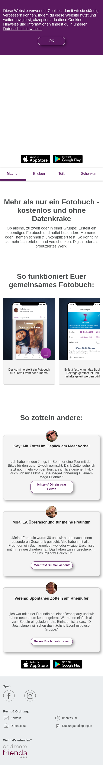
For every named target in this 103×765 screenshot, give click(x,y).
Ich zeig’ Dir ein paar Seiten (51, 487)
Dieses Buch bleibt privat (52, 641)
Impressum (69, 718)
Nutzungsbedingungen (77, 725)
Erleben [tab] (39, 173)
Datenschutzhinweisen (22, 29)
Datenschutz (19, 725)
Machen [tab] (13, 173)
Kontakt (16, 718)
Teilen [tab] (62, 173)
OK (51, 41)
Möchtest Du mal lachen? (52, 565)
